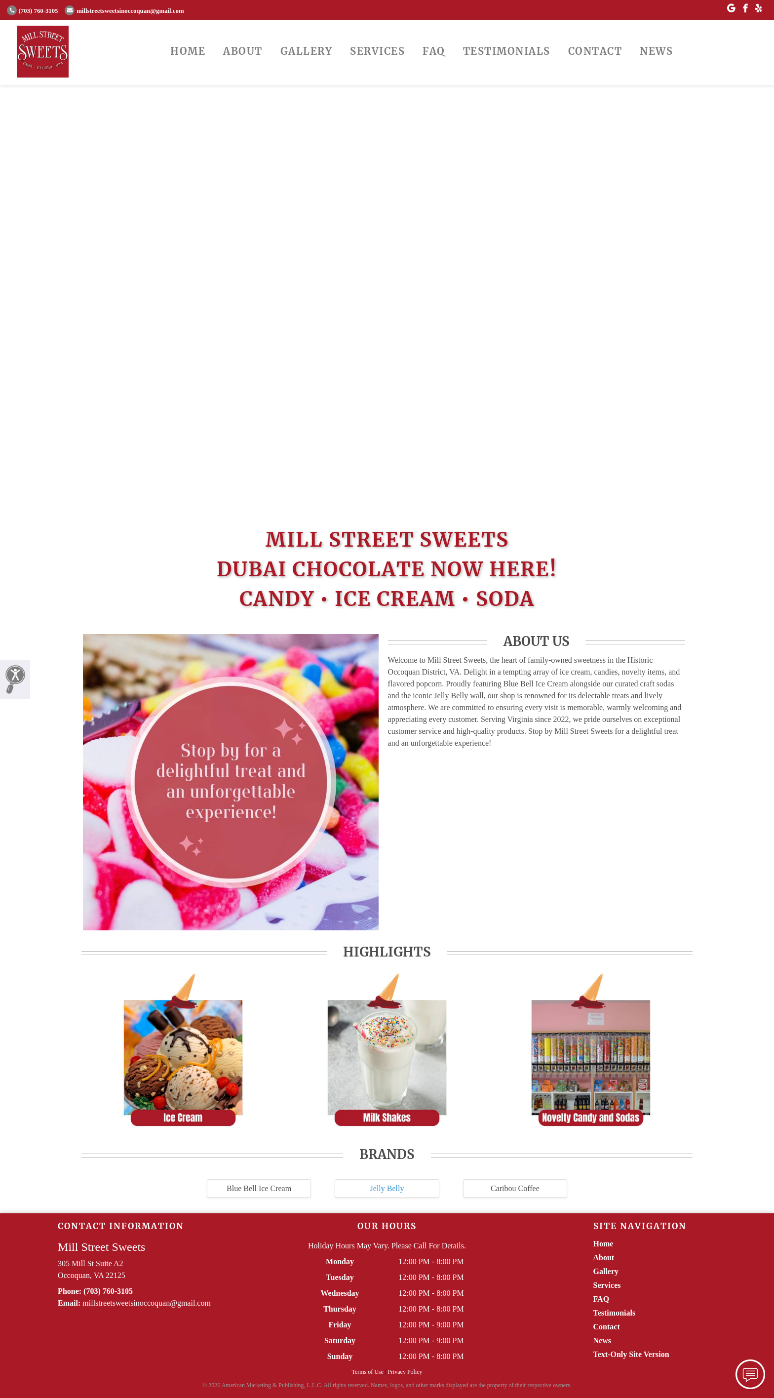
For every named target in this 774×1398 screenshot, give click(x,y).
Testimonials (506, 51)
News (656, 51)
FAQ (434, 51)
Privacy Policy (404, 1371)
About (243, 51)
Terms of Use (367, 1371)
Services (377, 51)
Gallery (306, 51)
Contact (595, 51)
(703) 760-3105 (32, 10)
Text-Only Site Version (631, 1354)
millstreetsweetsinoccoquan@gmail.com (124, 10)
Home (187, 51)
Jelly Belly (387, 1188)
